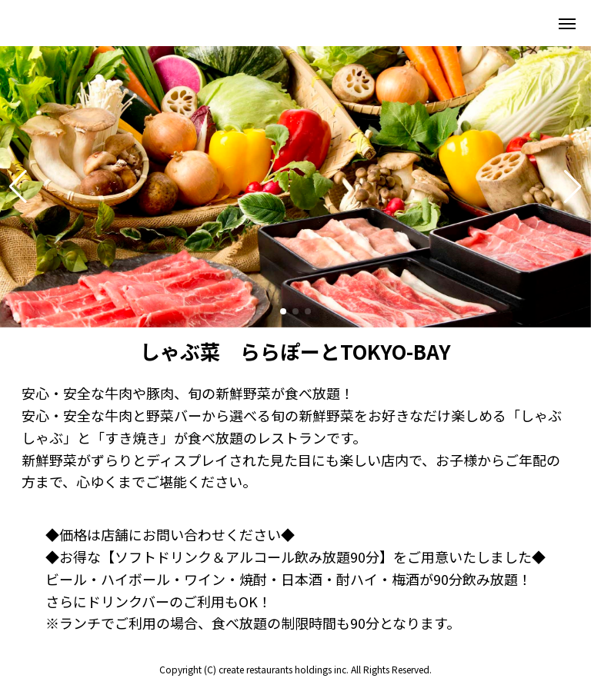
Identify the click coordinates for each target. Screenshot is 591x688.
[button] (18, 187)
